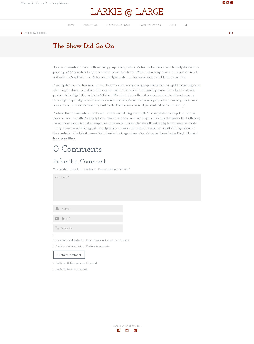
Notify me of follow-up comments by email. (76, 263)
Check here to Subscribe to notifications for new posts (81, 246)
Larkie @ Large (127, 12)
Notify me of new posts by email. (71, 269)
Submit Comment (69, 255)
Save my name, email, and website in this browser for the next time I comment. (91, 240)
